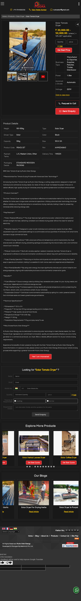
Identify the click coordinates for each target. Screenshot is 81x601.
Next (75, 499)
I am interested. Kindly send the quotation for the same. (46, 408)
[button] (39, 10)
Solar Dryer (20, 16)
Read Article (19, 512)
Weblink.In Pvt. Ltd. (26, 546)
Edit (60, 46)
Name (10, 376)
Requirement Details (7, 408)
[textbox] (72, 42)
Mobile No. (8, 388)
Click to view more (62, 95)
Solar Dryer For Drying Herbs (54, 507)
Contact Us (64, 536)
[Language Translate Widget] (11, 531)
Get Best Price (63, 50)
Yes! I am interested (40, 356)
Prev (6, 499)
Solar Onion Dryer (19, 457)
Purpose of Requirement (7, 401)
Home (4, 16)
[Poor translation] (9, 563)
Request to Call (67, 103)
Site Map (75, 536)
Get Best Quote (19, 463)
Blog (37, 536)
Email (10, 382)
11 (54, 466)
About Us (44, 536)
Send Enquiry (67, 111)
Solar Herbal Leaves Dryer (53, 457)
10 (51, 466)
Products (11, 16)
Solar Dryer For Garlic (18, 507)
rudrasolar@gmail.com (61, 10)
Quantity (9, 395)
